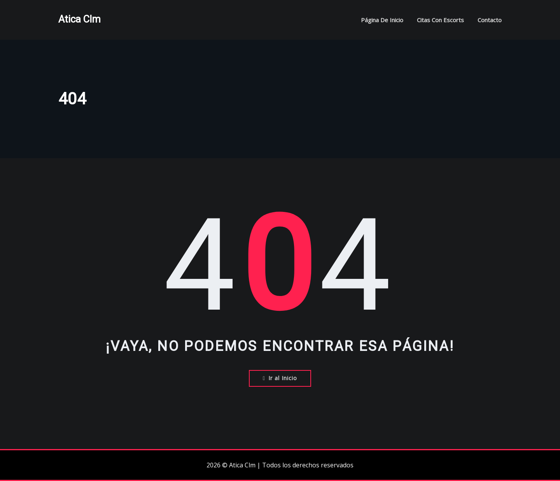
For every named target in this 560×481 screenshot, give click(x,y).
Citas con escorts (440, 20)
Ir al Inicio (280, 378)
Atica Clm (79, 19)
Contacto (490, 20)
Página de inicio (382, 20)
